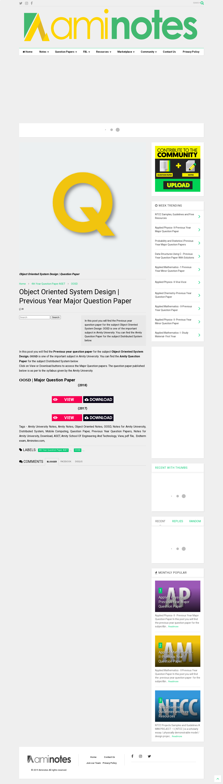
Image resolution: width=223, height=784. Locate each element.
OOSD (74, 283)
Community (149, 51)
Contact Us (169, 51)
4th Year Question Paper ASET (48, 283)
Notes (44, 51)
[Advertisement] (111, 84)
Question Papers (66, 51)
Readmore (173, 626)
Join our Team (93, 763)
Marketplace (126, 51)
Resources (103, 51)
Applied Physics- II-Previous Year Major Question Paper (174, 601)
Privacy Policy (191, 51)
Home (27, 51)
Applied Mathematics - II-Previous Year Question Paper (176, 656)
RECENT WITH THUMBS (171, 467)
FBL (86, 51)
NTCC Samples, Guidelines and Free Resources (174, 711)
